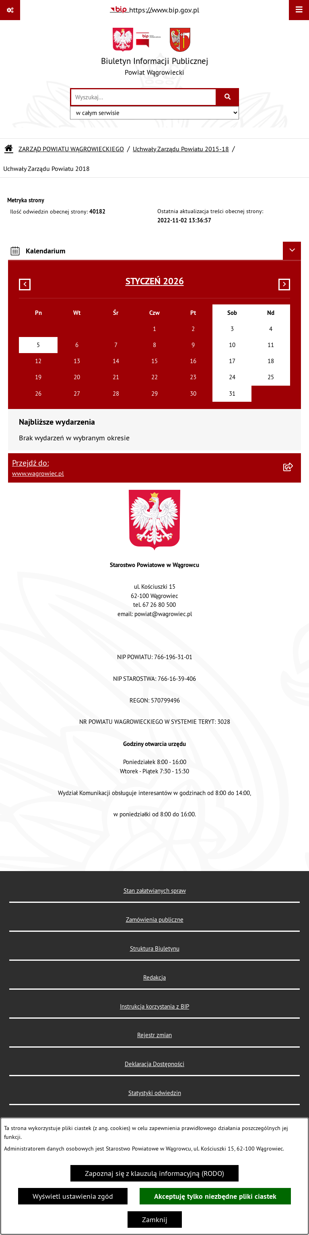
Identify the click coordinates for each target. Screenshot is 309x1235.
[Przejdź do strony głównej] (154, 54)
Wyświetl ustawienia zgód (73, 1196)
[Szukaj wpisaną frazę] (228, 97)
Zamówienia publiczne (154, 919)
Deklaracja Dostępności (154, 1064)
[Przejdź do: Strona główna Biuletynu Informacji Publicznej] (8, 148)
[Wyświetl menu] (299, 10)
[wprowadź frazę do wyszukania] (143, 97)
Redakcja (154, 977)
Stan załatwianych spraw (155, 890)
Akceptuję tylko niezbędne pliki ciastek (215, 1196)
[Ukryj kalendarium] (292, 251)
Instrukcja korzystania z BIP (154, 1006)
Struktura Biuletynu (154, 948)
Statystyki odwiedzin (154, 1093)
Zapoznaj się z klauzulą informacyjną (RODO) (154, 1173)
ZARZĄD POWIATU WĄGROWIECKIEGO (71, 149)
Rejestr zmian (154, 1035)
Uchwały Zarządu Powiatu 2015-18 (181, 149)
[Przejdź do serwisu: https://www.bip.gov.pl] (154, 10)
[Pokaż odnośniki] (10, 10)
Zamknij (154, 1219)
